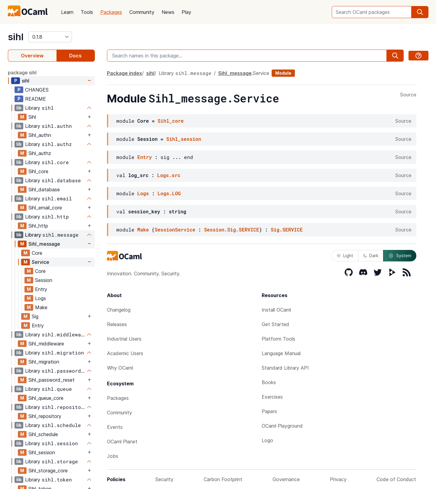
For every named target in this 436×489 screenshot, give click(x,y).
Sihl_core (38, 171)
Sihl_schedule (43, 434)
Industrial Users (124, 339)
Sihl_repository (44, 416)
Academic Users (125, 353)
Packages (111, 12)
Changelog (119, 310)
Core (37, 253)
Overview (32, 56)
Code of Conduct (396, 479)
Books (269, 382)
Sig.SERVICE (287, 229)
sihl (16, 36)
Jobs (112, 456)
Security (164, 479)
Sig (35, 316)
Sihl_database (44, 189)
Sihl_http (38, 226)
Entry (41, 289)
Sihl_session (41, 452)
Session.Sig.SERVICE (231, 229)
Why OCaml (120, 368)
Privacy (338, 479)
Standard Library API (285, 368)
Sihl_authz (39, 153)
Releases (117, 324)
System (399, 255)
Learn (67, 12)
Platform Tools (278, 339)
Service (40, 262)
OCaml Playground (282, 426)
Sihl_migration (43, 362)
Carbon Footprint (223, 479)
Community (141, 12)
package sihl (22, 73)
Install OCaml (276, 310)
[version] (50, 36)
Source (408, 95)
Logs (40, 298)
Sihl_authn (39, 135)
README (35, 99)
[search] (420, 12)
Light (345, 255)
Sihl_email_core (45, 208)
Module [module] (283, 73)
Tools (87, 12)
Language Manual (281, 353)
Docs (75, 56)
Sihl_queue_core (45, 398)
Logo (267, 440)
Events (115, 427)
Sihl (32, 117)
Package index (124, 73)
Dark (370, 255)
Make (41, 307)
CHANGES (37, 90)
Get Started (275, 324)
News (168, 12)
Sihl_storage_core (48, 471)
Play (186, 12)
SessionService (175, 229)
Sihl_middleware (46, 344)
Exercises (272, 397)
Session (43, 280)
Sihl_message (44, 244)
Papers (269, 411)
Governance (286, 479)
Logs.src (168, 175)
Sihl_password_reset (51, 380)
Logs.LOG (169, 193)
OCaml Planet (122, 442)
